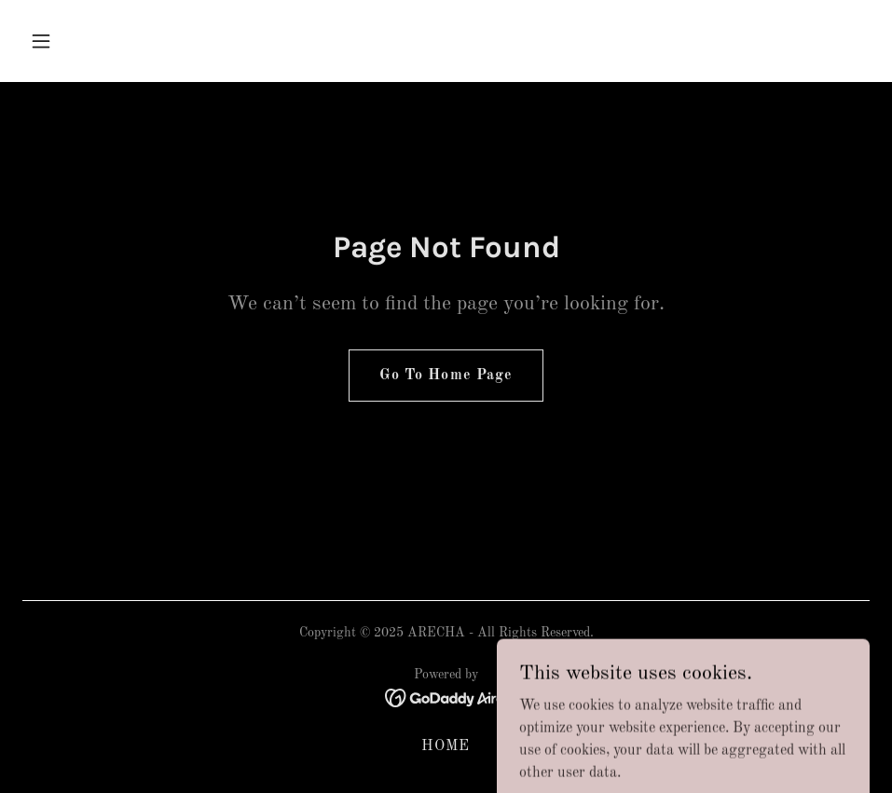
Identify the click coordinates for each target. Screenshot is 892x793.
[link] (446, 697)
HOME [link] (445, 746)
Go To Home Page (445, 375)
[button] (85, 41)
